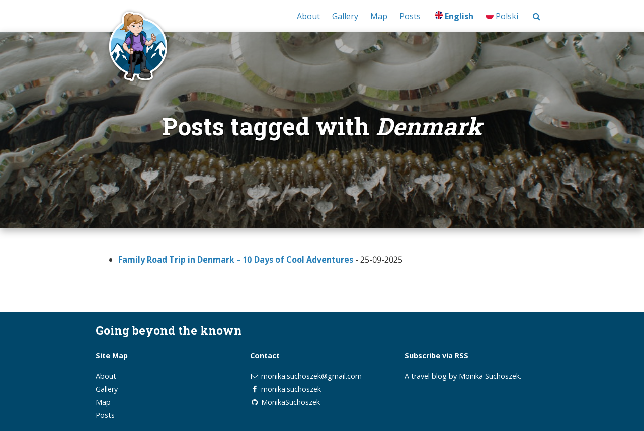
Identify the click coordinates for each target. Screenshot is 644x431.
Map (378, 16)
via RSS (455, 355)
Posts (410, 16)
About (308, 16)
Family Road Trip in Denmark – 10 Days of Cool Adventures (235, 259)
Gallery (345, 16)
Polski (502, 16)
